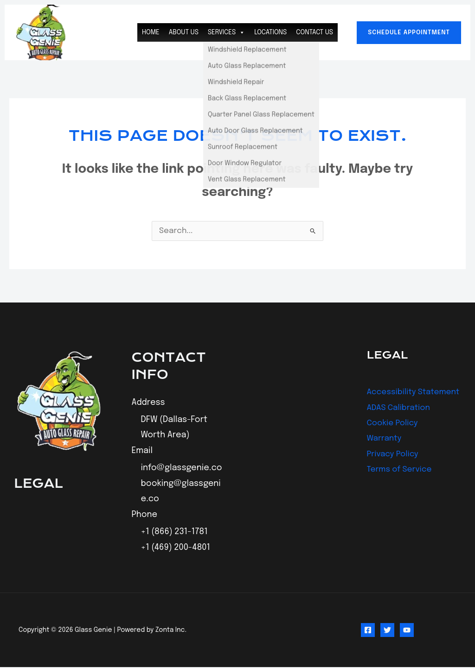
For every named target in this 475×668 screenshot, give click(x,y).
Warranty (385, 454)
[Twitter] (387, 631)
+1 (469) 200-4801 (176, 548)
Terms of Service (401, 485)
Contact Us (314, 32)
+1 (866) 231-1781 (174, 533)
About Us (184, 32)
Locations (270, 32)
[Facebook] (368, 631)
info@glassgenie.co (181, 469)
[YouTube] (407, 631)
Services (226, 32)
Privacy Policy (394, 470)
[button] (409, 32)
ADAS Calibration (400, 423)
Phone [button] (145, 515)
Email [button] (142, 451)
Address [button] (148, 403)
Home (151, 32)
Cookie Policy (394, 439)
